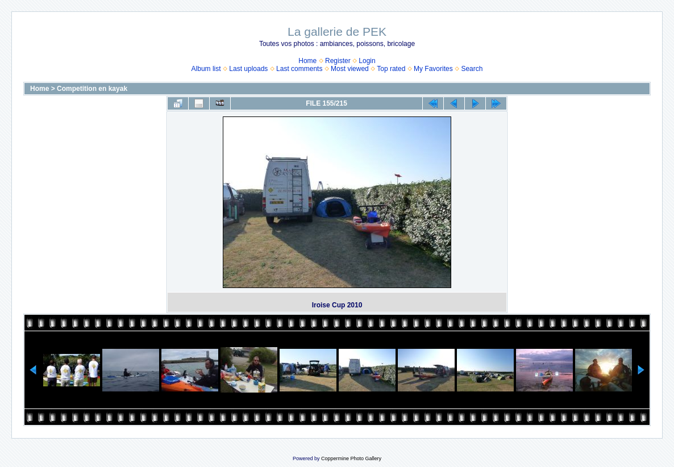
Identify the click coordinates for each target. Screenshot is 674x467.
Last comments (299, 69)
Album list (206, 69)
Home (307, 61)
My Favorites (433, 69)
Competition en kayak (92, 89)
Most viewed (350, 69)
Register (338, 61)
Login (367, 61)
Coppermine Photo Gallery (351, 458)
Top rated (391, 69)
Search (471, 69)
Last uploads (248, 69)
